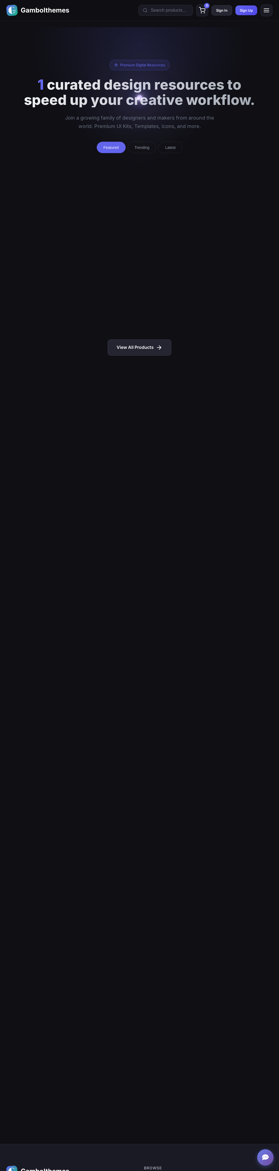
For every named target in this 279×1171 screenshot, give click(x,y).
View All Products (139, 347)
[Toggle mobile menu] (266, 10)
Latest (170, 148)
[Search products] (165, 10)
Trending (142, 148)
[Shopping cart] (202, 10)
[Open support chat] (265, 1157)
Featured (111, 148)
